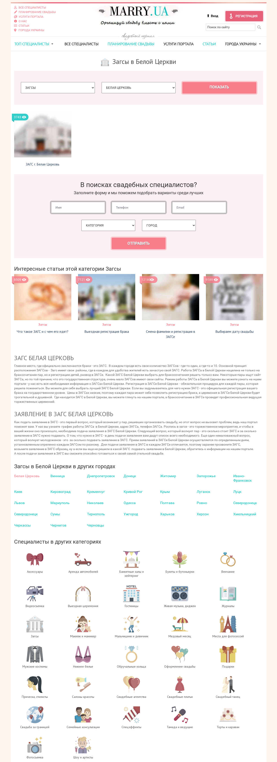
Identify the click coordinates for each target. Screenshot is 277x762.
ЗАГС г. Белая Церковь (42, 164)
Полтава (167, 503)
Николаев (95, 503)
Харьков (167, 514)
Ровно (202, 503)
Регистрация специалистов (102, 743)
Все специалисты (81, 43)
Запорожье (206, 476)
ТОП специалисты (31, 43)
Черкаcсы (22, 525)
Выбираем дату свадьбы (234, 331)
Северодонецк (245, 503)
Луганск (203, 491)
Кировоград (60, 491)
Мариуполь (60, 503)
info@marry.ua (162, 752)
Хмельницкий (244, 514)
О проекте (86, 734)
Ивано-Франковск (242, 478)
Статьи (209, 43)
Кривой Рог (133, 491)
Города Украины (240, 43)
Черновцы (95, 525)
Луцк (237, 491)
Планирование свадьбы (130, 43)
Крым (165, 491)
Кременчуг (96, 491)
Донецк (130, 476)
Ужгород (131, 514)
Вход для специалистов (99, 738)
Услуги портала (179, 43)
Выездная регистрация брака (106, 331)
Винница (57, 476)
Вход (214, 16)
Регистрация (246, 16)
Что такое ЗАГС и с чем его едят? (42, 331)
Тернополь (96, 514)
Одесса (130, 503)
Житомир (168, 476)
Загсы (42, 324)
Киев (18, 491)
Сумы (55, 514)
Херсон (203, 514)
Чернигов (58, 525)
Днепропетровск (101, 476)
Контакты (86, 752)
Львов (19, 503)
